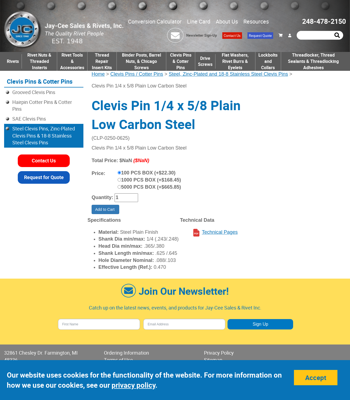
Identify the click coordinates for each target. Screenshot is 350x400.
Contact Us (232, 35)
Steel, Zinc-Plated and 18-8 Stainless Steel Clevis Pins (228, 74)
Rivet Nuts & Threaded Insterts (39, 61)
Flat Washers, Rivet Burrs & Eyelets (235, 61)
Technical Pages (220, 232)
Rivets (13, 61)
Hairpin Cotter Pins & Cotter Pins (42, 105)
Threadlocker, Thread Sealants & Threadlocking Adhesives (313, 61)
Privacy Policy (219, 352)
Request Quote (260, 35)
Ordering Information (126, 352)
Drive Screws (205, 61)
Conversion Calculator (155, 21)
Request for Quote (44, 177)
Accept (315, 377)
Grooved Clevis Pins (33, 92)
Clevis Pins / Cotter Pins (136, 74)
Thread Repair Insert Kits (102, 61)
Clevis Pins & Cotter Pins (180, 61)
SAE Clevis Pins (29, 118)
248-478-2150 (324, 21)
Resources (256, 21)
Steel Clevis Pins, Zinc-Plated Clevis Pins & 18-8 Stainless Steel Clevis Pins (43, 135)
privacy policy (133, 385)
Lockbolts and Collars (268, 61)
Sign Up (260, 324)
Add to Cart (105, 209)
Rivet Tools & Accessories (72, 61)
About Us (227, 21)
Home (98, 74)
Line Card (198, 21)
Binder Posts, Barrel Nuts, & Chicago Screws (141, 61)
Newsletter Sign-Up (201, 35)
